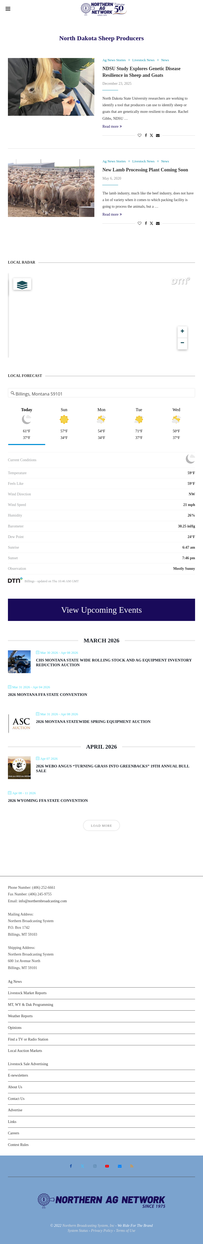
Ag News (15, 982)
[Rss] (131, 1166)
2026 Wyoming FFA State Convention (48, 800)
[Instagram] (94, 1166)
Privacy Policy (102, 1231)
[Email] (120, 1166)
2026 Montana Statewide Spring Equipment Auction (93, 721)
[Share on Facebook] (146, 136)
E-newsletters (18, 1075)
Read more (112, 126)
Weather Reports (20, 1016)
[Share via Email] (158, 136)
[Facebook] (71, 1166)
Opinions (14, 1028)
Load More (101, 826)
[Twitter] (82, 1166)
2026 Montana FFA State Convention (47, 694)
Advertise (15, 1110)
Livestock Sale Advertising (28, 1064)
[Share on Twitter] (151, 135)
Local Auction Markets (25, 1051)
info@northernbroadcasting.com (43, 901)
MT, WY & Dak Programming (30, 1005)
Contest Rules (18, 1145)
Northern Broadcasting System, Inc (88, 1226)
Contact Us (16, 1099)
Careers (13, 1133)
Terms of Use (125, 1231)
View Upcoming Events (101, 610)
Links (12, 1122)
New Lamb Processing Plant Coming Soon (145, 169)
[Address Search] (101, 393)
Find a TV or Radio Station (28, 1039)
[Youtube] (107, 1166)
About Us (15, 1087)
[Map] (101, 315)
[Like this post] (139, 136)
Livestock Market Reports (27, 993)
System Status (78, 1231)
